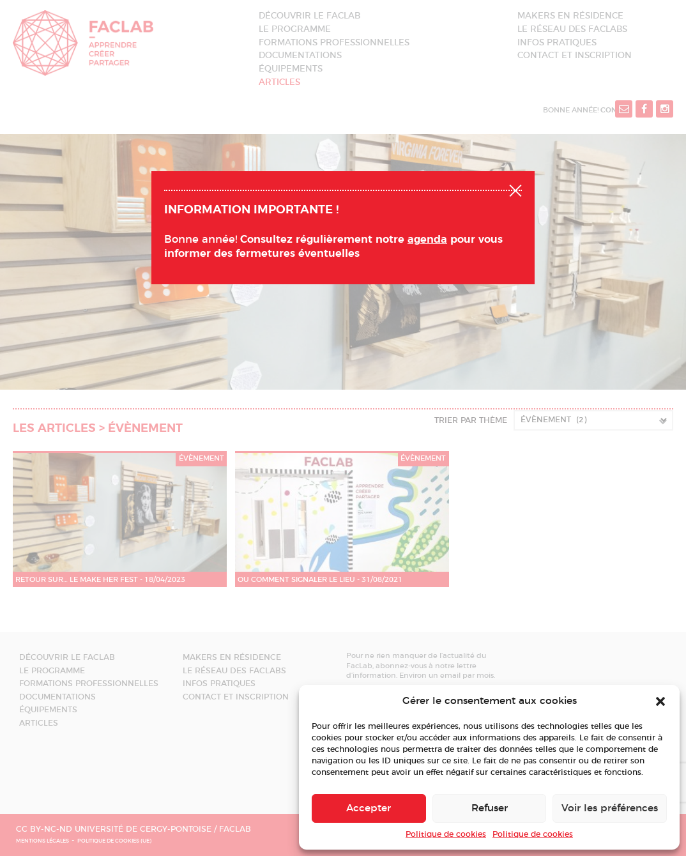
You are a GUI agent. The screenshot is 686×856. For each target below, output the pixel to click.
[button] (660, 701)
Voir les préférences (609, 808)
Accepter (368, 808)
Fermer (515, 189)
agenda (427, 239)
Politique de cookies (446, 834)
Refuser (489, 808)
